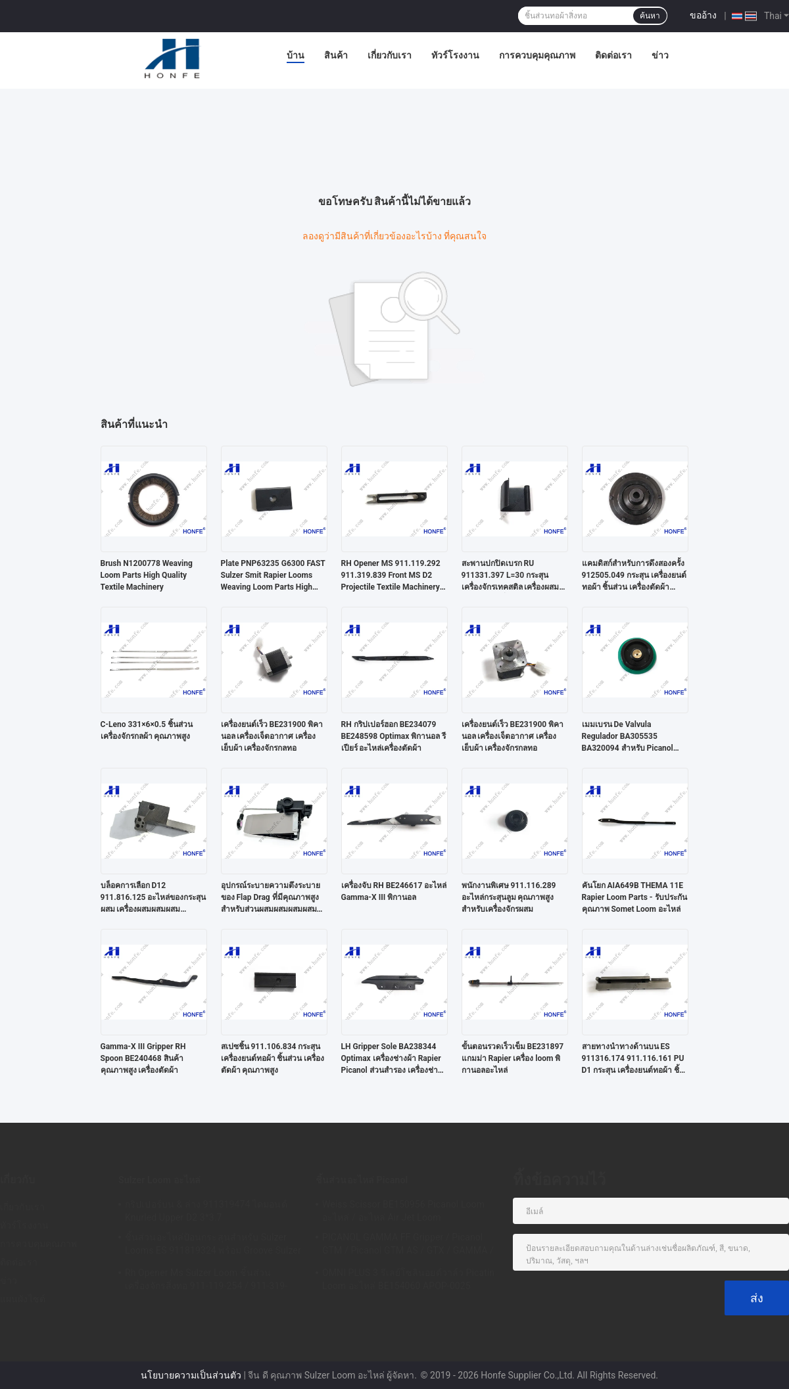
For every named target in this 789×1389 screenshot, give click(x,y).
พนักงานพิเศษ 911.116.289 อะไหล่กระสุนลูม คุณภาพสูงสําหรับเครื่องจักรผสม (509, 897)
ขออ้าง (703, 15)
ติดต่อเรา (613, 55)
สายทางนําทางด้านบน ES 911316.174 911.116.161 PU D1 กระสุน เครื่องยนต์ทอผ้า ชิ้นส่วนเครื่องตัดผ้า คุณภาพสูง (633, 1059)
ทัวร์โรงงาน (455, 55)
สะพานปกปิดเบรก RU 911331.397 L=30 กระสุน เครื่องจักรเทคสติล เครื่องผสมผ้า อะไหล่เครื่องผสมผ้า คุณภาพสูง (511, 576)
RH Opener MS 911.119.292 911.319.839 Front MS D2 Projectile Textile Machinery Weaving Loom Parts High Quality (391, 576)
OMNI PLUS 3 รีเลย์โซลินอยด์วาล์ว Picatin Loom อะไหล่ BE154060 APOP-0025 (408, 1279)
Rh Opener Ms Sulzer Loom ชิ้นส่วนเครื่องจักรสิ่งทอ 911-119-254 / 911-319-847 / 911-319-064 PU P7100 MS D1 (206, 1281)
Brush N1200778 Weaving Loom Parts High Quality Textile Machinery (147, 575)
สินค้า (336, 55)
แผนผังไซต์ (22, 1299)
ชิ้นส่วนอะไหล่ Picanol (362, 1180)
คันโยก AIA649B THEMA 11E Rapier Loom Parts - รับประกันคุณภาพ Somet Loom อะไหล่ (634, 897)
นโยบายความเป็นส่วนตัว (191, 1375)
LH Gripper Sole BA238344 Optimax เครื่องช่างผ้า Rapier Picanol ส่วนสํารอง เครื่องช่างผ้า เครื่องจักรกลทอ (391, 1059)
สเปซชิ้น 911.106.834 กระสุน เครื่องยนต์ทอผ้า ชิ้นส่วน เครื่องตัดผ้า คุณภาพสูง (273, 1058)
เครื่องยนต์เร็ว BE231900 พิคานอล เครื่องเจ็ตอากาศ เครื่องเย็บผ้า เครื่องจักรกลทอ (272, 736)
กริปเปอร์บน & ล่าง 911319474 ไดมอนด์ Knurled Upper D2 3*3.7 (206, 1211)
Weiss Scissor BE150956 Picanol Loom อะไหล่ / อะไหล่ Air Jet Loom (403, 1211)
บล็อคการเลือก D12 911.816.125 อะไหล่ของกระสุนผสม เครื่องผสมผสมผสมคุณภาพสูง (153, 898)
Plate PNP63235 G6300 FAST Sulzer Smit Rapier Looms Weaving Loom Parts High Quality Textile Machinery (273, 576)
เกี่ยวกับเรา (390, 55)
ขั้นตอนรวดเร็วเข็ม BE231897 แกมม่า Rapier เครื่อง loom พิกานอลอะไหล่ (513, 1058)
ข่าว (660, 55)
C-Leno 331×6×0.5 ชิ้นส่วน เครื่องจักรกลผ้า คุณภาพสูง (147, 730)
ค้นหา (650, 15)
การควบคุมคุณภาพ (537, 55)
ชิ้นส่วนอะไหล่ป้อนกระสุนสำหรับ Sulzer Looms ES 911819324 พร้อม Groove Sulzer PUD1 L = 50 (213, 1246)
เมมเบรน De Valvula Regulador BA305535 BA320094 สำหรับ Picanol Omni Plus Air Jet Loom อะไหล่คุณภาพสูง (627, 737)
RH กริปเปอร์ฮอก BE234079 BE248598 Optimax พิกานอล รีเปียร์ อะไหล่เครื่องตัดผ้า (393, 736)
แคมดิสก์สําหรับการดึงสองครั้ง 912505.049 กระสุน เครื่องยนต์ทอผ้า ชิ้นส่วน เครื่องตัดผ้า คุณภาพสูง (634, 576)
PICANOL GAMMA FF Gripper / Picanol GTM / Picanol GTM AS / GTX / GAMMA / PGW (408, 1246)
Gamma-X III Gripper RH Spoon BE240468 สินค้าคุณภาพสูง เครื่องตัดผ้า (143, 1058)
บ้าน (295, 55)
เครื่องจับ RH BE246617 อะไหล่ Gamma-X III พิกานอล (394, 891)
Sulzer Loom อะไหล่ (159, 1180)
